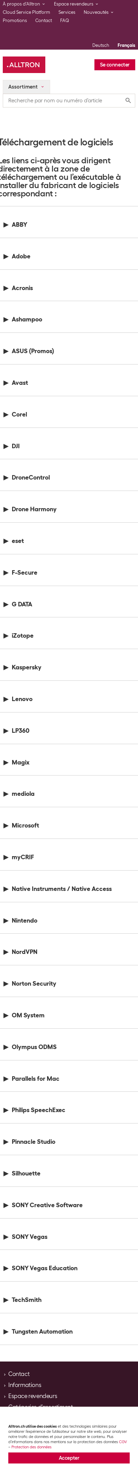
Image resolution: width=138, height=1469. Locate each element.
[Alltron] (24, 64)
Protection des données (31, 1447)
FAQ (64, 20)
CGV (123, 1441)
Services (66, 12)
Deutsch (100, 45)
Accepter (69, 1458)
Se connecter (115, 65)
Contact (43, 20)
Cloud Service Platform (26, 12)
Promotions (15, 20)
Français (126, 45)
